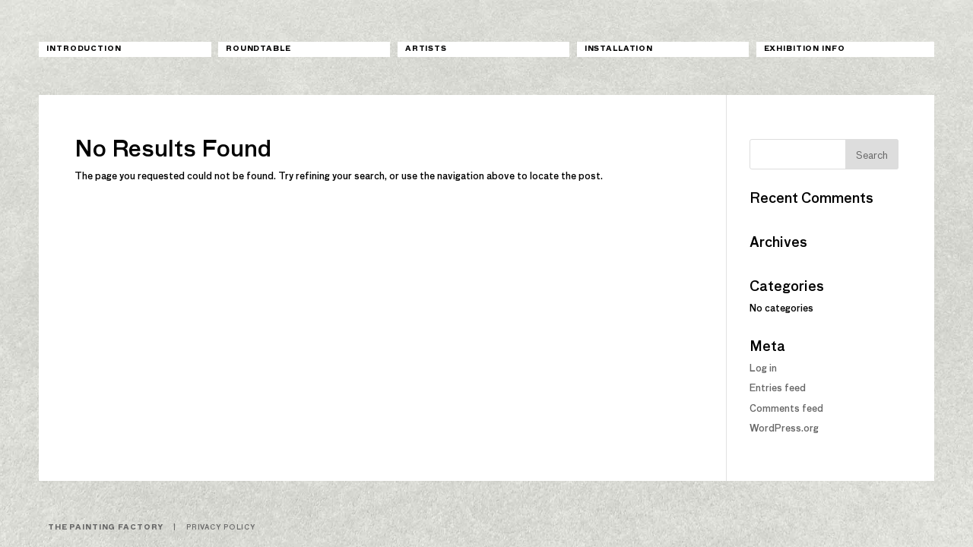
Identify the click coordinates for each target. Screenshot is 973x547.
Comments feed (786, 409)
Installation (619, 49)
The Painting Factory (105, 527)
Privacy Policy (220, 527)
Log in (763, 369)
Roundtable (258, 49)
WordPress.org (784, 429)
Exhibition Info (804, 49)
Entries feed (778, 389)
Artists (426, 49)
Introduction (83, 49)
